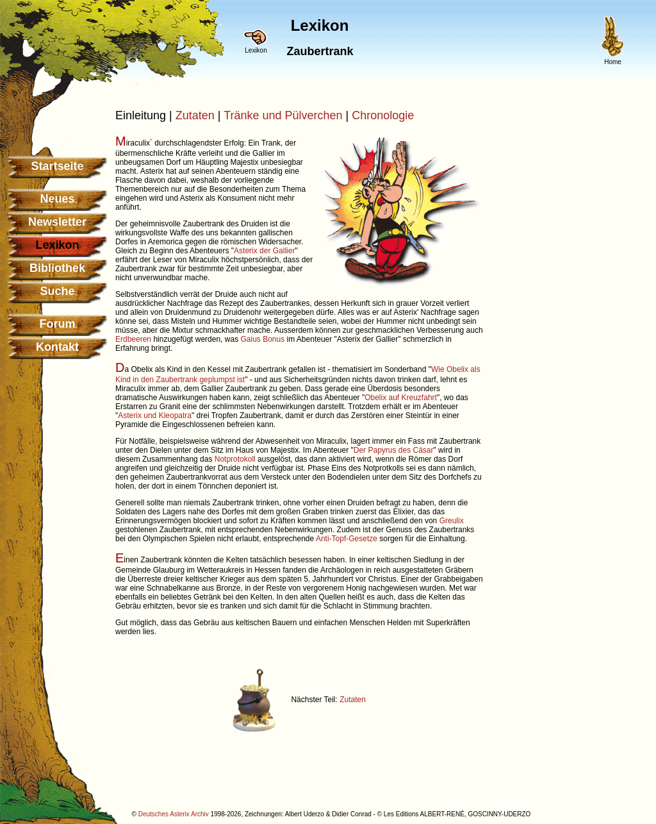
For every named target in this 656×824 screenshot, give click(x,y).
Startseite (57, 166)
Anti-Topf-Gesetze (346, 538)
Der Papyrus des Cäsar (394, 450)
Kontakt (57, 347)
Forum (58, 323)
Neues (57, 198)
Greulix (451, 520)
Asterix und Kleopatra (155, 415)
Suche (57, 291)
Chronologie (383, 115)
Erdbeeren (133, 339)
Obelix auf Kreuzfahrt (401, 397)
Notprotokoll (235, 459)
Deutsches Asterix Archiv (173, 814)
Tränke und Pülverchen (283, 115)
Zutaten (195, 115)
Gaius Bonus (262, 339)
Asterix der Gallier (264, 250)
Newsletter (57, 221)
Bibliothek (57, 268)
